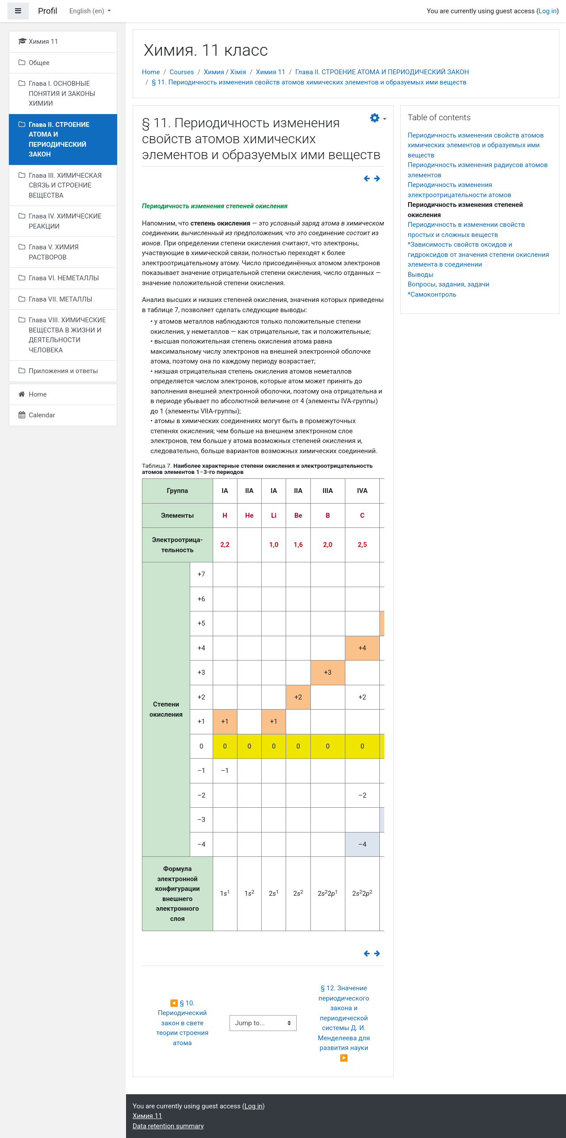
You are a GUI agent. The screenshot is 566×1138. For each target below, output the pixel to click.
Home (151, 72)
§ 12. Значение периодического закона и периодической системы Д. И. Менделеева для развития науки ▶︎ (344, 1023)
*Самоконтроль (432, 294)
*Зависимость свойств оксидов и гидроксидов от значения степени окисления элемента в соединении (478, 254)
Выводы (420, 275)
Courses (182, 72)
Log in (548, 11)
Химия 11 (271, 72)
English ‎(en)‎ (87, 11)
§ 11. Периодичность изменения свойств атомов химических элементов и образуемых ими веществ (309, 82)
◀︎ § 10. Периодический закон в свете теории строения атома (183, 1023)
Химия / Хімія (225, 72)
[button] (378, 118)
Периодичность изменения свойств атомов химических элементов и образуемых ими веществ (476, 145)
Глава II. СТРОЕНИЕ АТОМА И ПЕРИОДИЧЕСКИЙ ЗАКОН (382, 72)
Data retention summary (168, 1126)
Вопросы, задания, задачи (449, 284)
